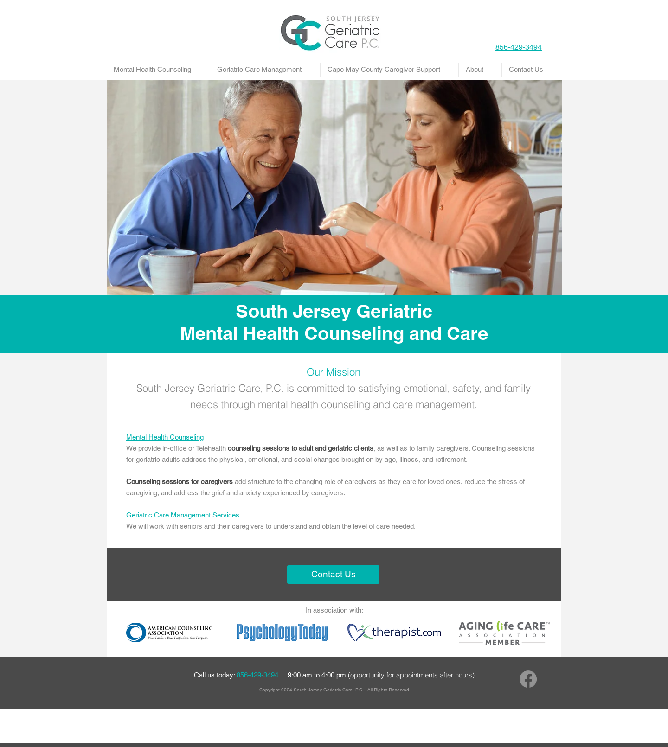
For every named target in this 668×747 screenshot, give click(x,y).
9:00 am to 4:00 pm (381, 675)
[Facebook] (528, 679)
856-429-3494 (258, 675)
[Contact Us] (333, 574)
